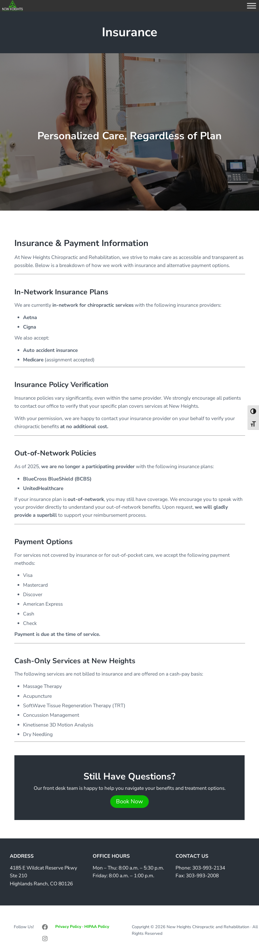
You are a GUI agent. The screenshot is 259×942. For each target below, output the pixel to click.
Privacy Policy (68, 926)
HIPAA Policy (96, 926)
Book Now (129, 801)
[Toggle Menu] (251, 5)
